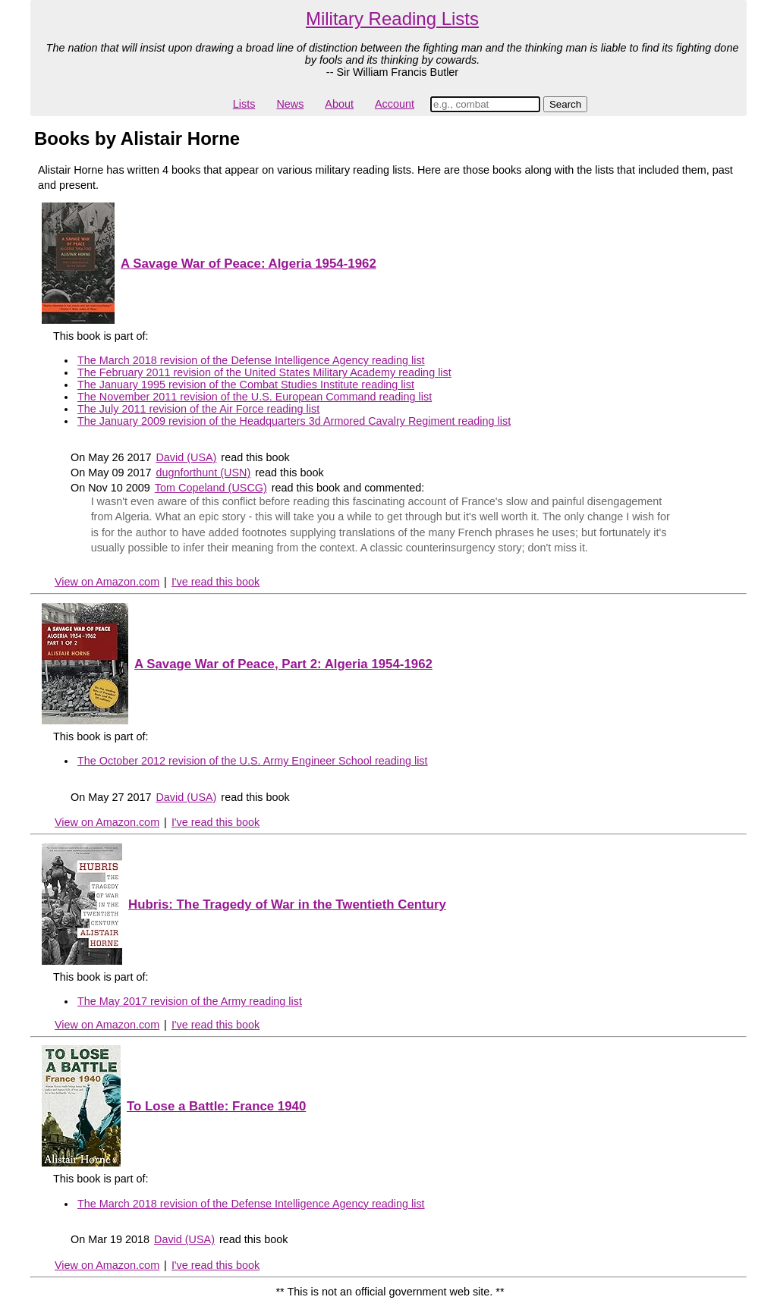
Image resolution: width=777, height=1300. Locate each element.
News (290, 104)
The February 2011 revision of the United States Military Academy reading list (264, 372)
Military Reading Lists (392, 18)
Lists (244, 104)
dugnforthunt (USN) (203, 472)
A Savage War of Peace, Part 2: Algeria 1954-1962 (283, 664)
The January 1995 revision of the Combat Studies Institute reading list (245, 384)
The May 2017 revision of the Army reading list (189, 1001)
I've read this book (215, 582)
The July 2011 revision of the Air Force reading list (198, 409)
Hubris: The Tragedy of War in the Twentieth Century (287, 904)
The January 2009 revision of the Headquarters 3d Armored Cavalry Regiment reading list (294, 421)
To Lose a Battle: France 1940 (216, 1106)
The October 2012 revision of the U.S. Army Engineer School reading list (252, 761)
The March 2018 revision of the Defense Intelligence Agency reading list (251, 360)
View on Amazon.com (107, 582)
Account (394, 104)
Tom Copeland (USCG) (211, 488)
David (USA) (186, 457)
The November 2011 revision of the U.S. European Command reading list (254, 397)
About (339, 104)
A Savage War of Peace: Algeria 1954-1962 (248, 263)
